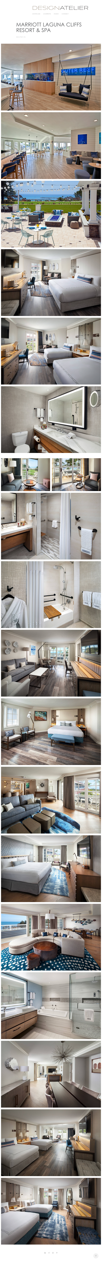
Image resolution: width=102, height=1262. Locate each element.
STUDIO (56, 14)
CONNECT (65, 14)
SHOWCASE (36, 14)
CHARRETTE (47, 14)
